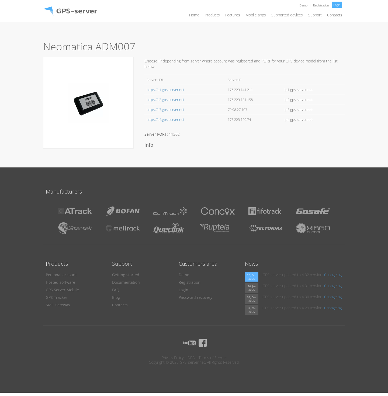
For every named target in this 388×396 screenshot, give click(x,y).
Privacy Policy (172, 357)
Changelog (333, 274)
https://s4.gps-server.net (165, 119)
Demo (303, 5)
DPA (191, 357)
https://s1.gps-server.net (165, 89)
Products (212, 14)
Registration (321, 5)
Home (194, 14)
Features (232, 14)
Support (315, 14)
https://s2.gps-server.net (165, 99)
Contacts (334, 14)
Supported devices (287, 14)
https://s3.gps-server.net (165, 109)
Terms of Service (213, 357)
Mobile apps (255, 14)
